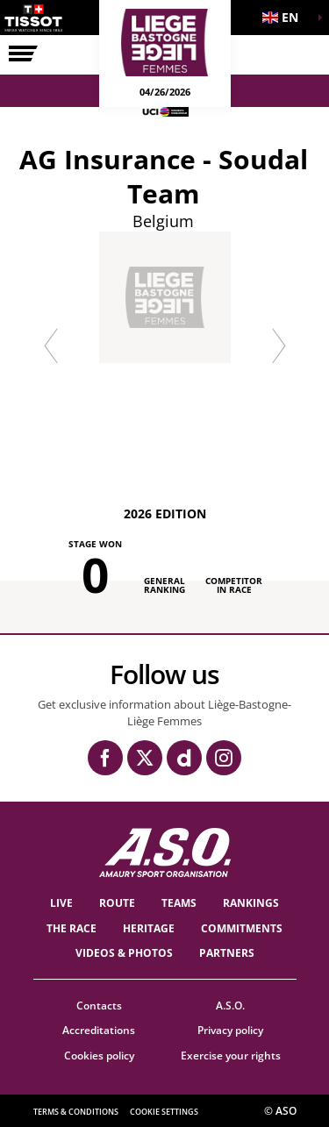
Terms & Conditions (75, 1111)
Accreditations (98, 1030)
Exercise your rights (231, 1055)
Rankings (251, 902)
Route (117, 902)
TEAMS (179, 902)
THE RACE (71, 928)
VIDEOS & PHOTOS (124, 952)
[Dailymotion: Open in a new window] (184, 757)
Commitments (242, 928)
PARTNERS (226, 952)
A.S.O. (230, 1005)
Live (61, 902)
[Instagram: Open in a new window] (223, 757)
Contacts (99, 1005)
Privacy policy (230, 1030)
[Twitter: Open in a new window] (144, 757)
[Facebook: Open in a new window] (105, 757)
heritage (149, 928)
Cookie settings (164, 1111)
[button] (285, 17)
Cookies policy (99, 1055)
